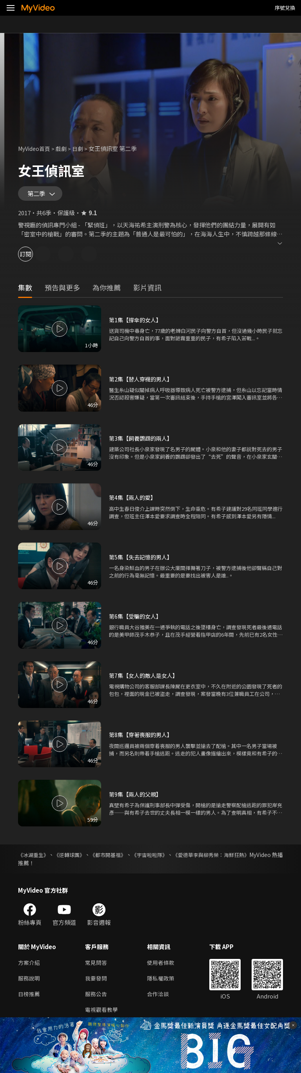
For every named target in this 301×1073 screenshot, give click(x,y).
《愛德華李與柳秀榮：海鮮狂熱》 (242, 858)
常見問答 (97, 966)
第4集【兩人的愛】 (134, 500)
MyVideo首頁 (36, 148)
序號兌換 (285, 7)
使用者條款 (164, 966)
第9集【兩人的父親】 (137, 797)
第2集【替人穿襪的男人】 (143, 382)
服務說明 (30, 983)
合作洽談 (161, 999)
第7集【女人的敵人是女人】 (146, 678)
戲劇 (65, 148)
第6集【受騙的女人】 (137, 619)
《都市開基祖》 (123, 858)
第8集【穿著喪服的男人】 (143, 737)
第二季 (38, 195)
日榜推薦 (30, 999)
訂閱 (34, 257)
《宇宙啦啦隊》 (171, 858)
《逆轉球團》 (77, 858)
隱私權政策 (164, 983)
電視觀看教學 (102, 1015)
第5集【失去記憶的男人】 (143, 560)
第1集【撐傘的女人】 (137, 323)
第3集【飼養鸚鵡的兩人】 (143, 441)
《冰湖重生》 (34, 858)
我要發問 (97, 983)
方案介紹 (30, 966)
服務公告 (97, 999)
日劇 (82, 148)
